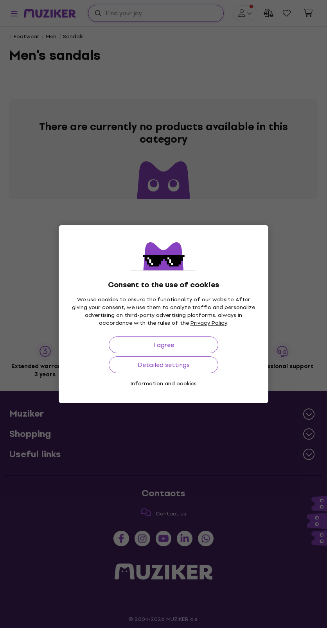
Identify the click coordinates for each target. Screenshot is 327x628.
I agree (163, 345)
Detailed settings (164, 365)
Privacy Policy (208, 322)
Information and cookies (163, 383)
